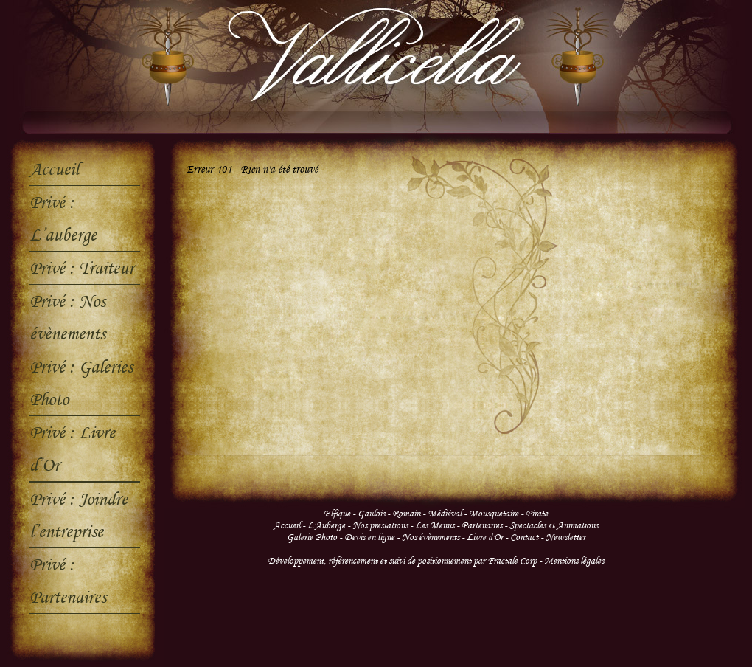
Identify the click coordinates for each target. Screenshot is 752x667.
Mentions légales (574, 561)
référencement (352, 561)
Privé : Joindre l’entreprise (78, 514)
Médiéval (445, 513)
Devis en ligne (369, 537)
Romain (406, 513)
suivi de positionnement (430, 561)
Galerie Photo (312, 537)
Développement (296, 561)
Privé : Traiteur (81, 267)
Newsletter (565, 537)
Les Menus (434, 525)
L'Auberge (326, 525)
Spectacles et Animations (553, 525)
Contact (525, 537)
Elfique (337, 513)
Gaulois (371, 513)
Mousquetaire (493, 513)
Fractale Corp (512, 561)
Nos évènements (430, 537)
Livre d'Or (485, 537)
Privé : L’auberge (63, 218)
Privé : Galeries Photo (81, 382)
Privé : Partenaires (67, 580)
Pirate (537, 513)
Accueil (54, 168)
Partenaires (482, 525)
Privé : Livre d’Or (72, 448)
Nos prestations (380, 525)
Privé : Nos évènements (67, 317)
